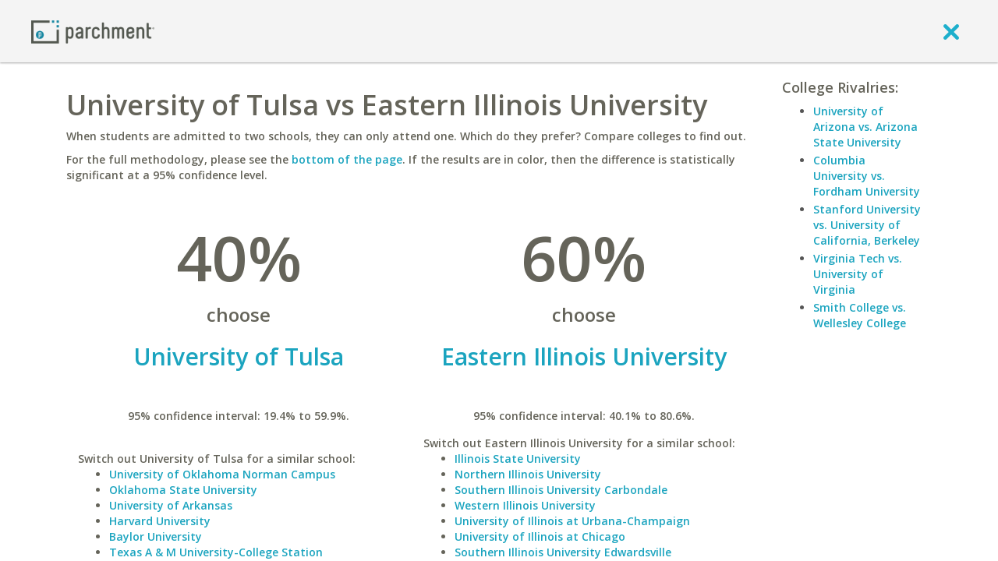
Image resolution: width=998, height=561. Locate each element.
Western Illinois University (525, 505)
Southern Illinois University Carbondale (561, 489)
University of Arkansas (170, 505)
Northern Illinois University (528, 474)
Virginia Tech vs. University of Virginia (857, 274)
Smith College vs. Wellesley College (859, 315)
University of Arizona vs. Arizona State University (865, 127)
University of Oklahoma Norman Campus (222, 474)
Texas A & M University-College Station (216, 552)
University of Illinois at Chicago (540, 536)
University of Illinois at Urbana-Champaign (572, 520)
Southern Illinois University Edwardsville (563, 552)
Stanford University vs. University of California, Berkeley (867, 225)
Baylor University (155, 536)
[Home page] (92, 30)
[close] (951, 31)
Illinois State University (518, 458)
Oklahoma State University (183, 489)
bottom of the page (347, 159)
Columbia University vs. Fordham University (866, 176)
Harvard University (160, 520)
